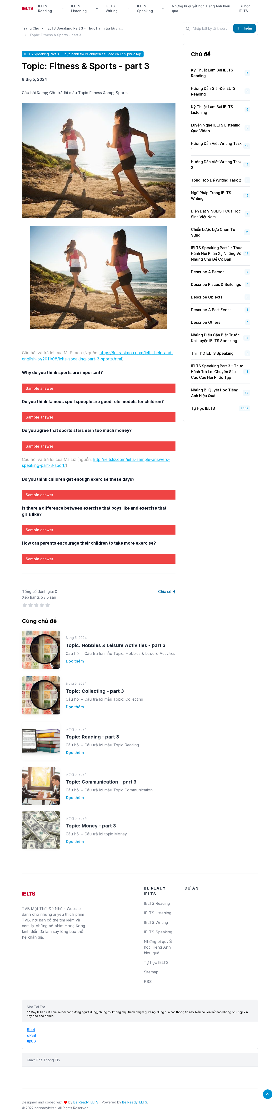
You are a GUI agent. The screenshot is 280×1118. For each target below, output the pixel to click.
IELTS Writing (118, 8)
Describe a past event (211, 309)
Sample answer (39, 388)
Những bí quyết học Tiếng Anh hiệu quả (201, 8)
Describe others (205, 322)
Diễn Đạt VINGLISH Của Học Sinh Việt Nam (216, 214)
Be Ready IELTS (85, 1102)
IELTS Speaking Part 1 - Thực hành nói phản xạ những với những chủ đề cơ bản (216, 253)
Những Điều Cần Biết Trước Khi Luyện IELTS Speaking (215, 338)
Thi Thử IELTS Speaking (212, 353)
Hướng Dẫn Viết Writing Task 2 (216, 164)
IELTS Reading (51, 8)
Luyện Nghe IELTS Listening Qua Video (215, 128)
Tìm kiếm (244, 28)
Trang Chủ (30, 28)
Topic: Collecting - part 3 (95, 670)
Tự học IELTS (244, 8)
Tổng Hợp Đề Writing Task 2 (216, 180)
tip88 (31, 1041)
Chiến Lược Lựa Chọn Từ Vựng (213, 232)
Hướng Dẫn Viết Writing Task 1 (216, 146)
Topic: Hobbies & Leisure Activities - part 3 (115, 633)
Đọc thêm (75, 648)
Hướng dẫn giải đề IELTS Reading (213, 91)
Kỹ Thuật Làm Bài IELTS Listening (212, 109)
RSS (148, 981)
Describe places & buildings (216, 284)
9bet (31, 1029)
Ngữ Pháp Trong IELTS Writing (211, 195)
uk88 (31, 1035)
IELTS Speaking (150, 8)
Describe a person (208, 271)
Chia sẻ (166, 591)
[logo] (28, 891)
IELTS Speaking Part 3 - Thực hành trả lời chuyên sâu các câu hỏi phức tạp (85, 28)
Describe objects (206, 297)
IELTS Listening (84, 8)
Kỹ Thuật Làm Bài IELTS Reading (212, 73)
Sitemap (151, 972)
